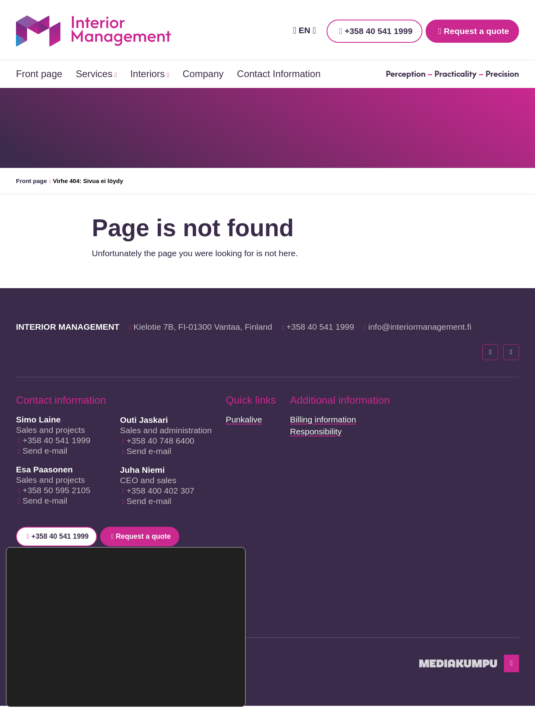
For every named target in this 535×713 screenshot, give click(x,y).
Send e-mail (44, 450)
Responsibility (316, 431)
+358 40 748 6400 (160, 440)
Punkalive (244, 419)
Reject (196, 673)
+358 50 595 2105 (56, 490)
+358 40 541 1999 (378, 31)
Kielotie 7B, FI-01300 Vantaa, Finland (202, 326)
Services (94, 73)
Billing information (323, 419)
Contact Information (279, 73)
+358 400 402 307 (160, 490)
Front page (39, 73)
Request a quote (476, 31)
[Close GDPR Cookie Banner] (238, 646)
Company (203, 73)
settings (101, 684)
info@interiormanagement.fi (419, 326)
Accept (195, 656)
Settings (196, 690)
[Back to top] (510, 669)
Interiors (147, 73)
